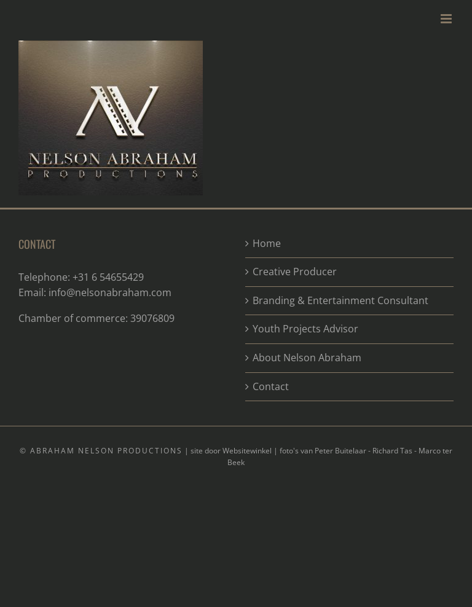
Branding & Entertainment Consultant (340, 300)
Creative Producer (295, 271)
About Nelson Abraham (307, 357)
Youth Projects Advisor (305, 328)
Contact (271, 386)
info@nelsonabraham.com (110, 292)
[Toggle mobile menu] (447, 18)
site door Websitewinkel (231, 450)
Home (267, 243)
